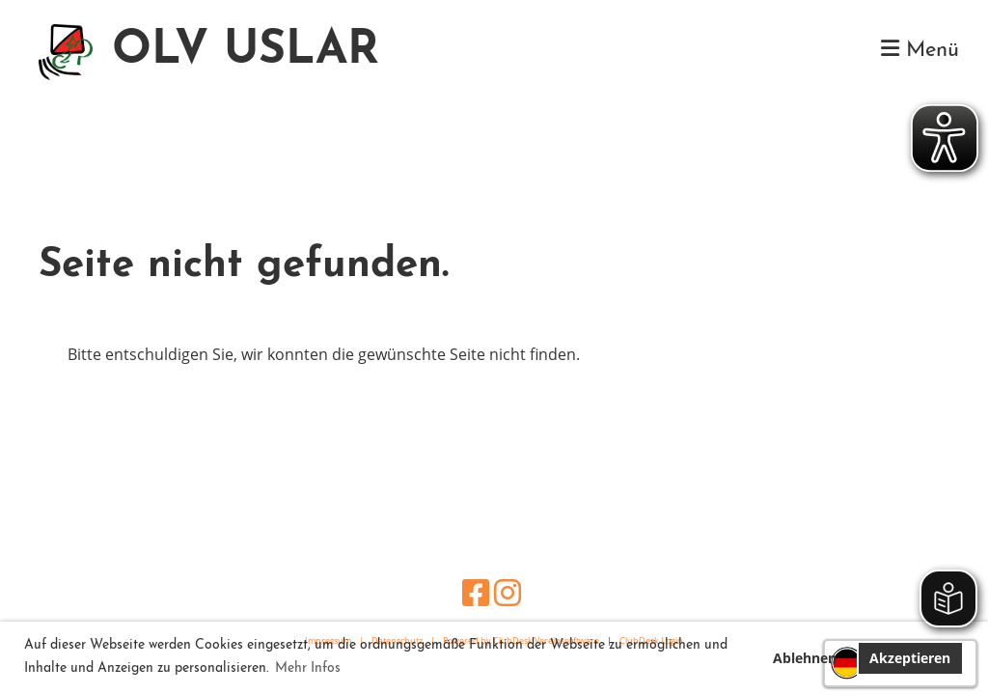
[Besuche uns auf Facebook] (475, 592)
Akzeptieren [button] (909, 658)
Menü (920, 50)
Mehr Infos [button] (308, 668)
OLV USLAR (245, 51)
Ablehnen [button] (805, 658)
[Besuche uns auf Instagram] (507, 592)
